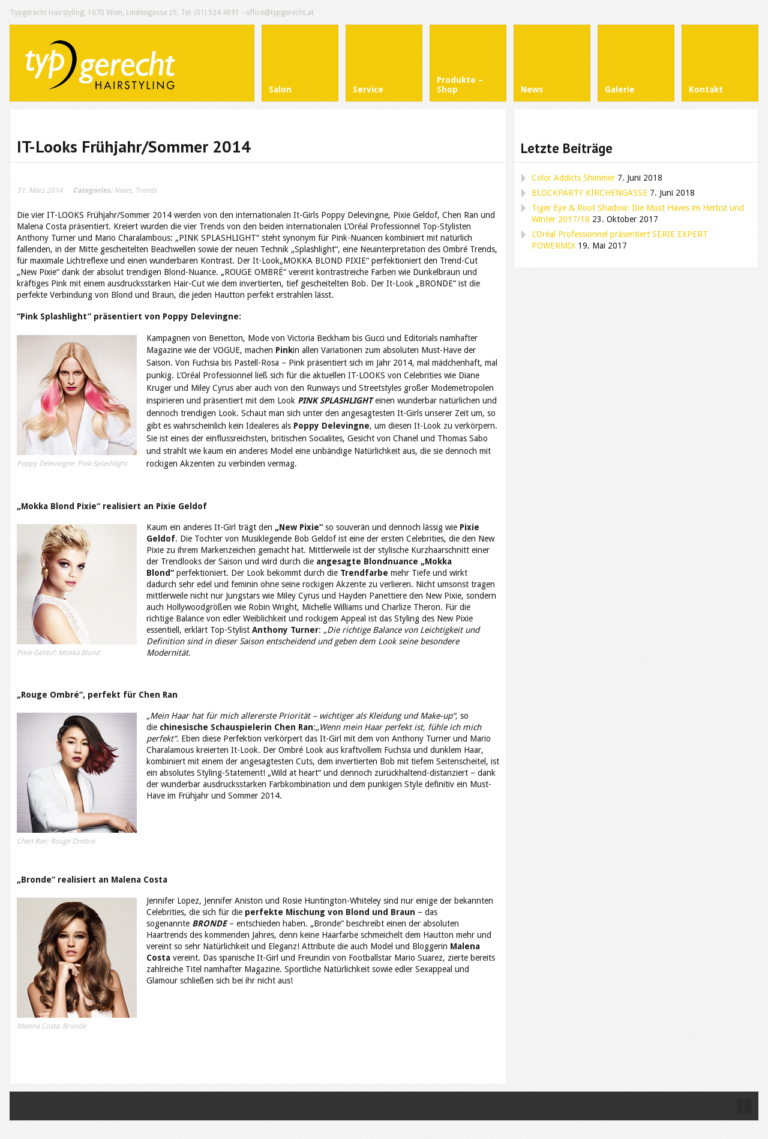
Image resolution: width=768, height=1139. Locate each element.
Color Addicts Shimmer (573, 178)
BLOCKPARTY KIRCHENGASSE (589, 193)
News (122, 190)
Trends (146, 190)
